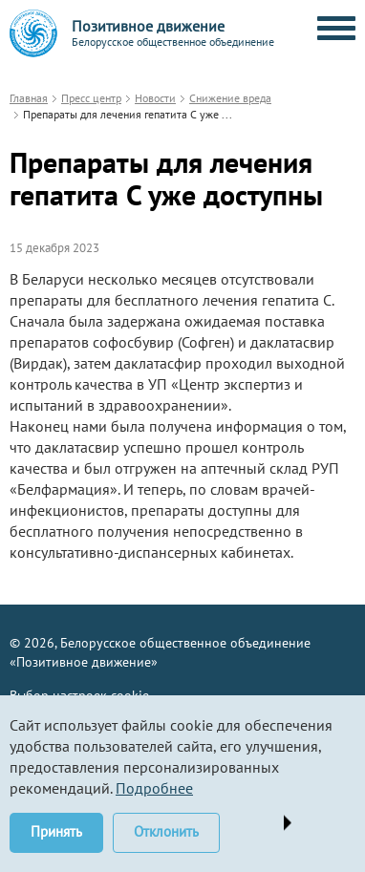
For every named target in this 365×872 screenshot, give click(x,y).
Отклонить (166, 831)
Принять (56, 831)
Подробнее (154, 788)
